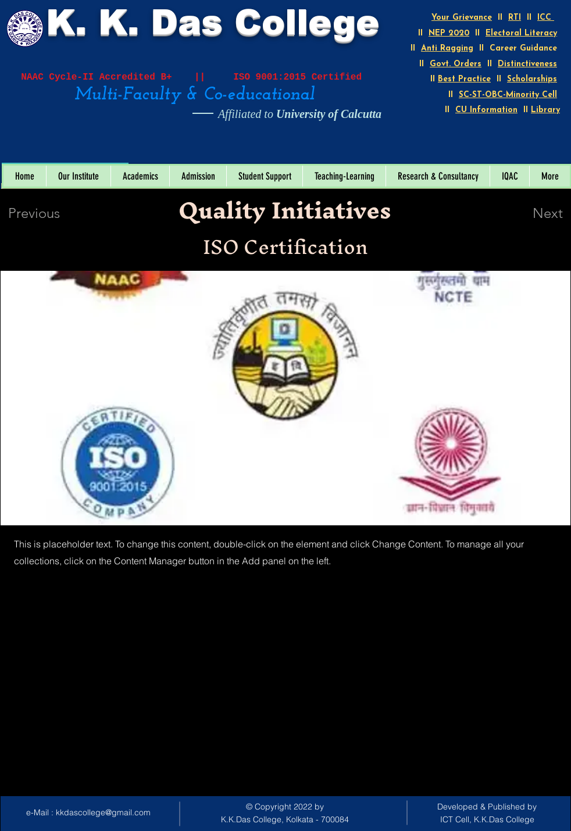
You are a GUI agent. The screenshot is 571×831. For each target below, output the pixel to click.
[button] (78, 176)
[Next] (524, 213)
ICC (545, 17)
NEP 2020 (449, 33)
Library (545, 110)
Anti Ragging (447, 48)
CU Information (486, 110)
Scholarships (532, 79)
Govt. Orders (455, 64)
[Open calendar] (111, 150)
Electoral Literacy (521, 33)
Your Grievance (461, 17)
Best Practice (464, 79)
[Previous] (49, 213)
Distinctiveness (527, 64)
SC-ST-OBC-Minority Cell (508, 95)
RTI (514, 17)
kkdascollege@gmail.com (103, 812)
